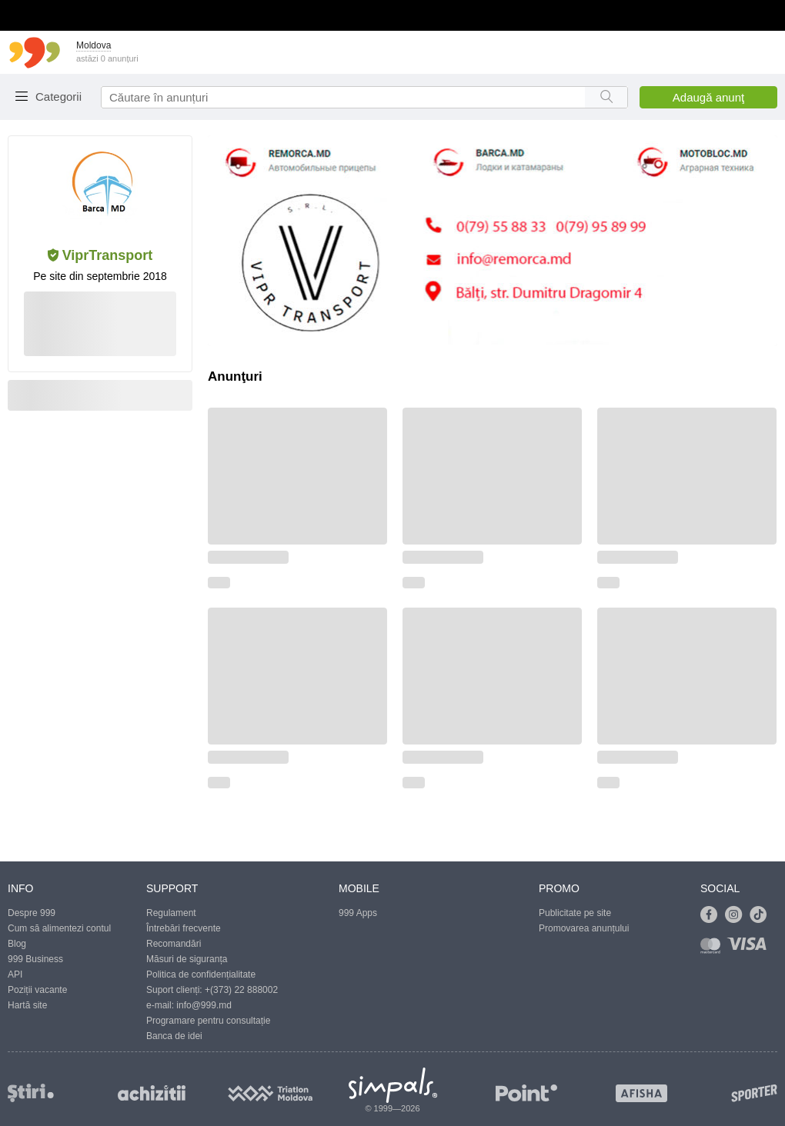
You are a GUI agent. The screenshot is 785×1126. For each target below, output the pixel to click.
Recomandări (173, 943)
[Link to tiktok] (762, 915)
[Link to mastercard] (713, 948)
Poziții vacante (37, 989)
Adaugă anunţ (708, 97)
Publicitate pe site (575, 913)
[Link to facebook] (712, 915)
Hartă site (27, 1005)
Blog (17, 943)
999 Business (35, 959)
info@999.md (204, 1005)
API (15, 974)
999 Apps (358, 913)
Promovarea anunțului (584, 928)
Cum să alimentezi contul (59, 928)
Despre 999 (31, 913)
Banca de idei (174, 1036)
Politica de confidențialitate (201, 974)
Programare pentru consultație (208, 1020)
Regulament (171, 913)
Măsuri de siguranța (186, 959)
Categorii (58, 96)
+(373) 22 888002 (241, 989)
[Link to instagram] (737, 915)
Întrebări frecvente (183, 928)
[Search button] (606, 97)
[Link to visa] (750, 948)
